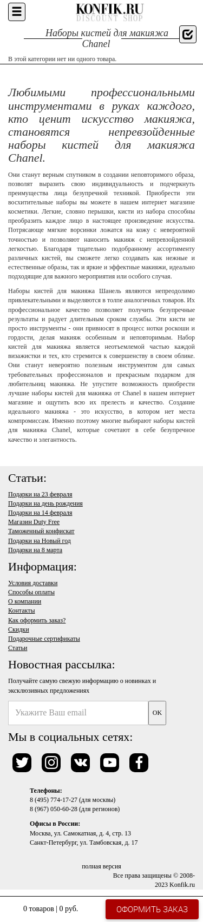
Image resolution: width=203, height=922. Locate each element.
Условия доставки (32, 583)
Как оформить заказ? (37, 620)
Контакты (21, 610)
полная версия (101, 866)
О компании (24, 601)
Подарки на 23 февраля (40, 494)
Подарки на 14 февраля (40, 512)
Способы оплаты (31, 592)
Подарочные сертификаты (44, 638)
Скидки (18, 629)
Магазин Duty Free (34, 522)
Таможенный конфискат (41, 531)
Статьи (17, 648)
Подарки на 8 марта (35, 550)
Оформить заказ (152, 909)
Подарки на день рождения (45, 503)
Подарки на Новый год (39, 541)
